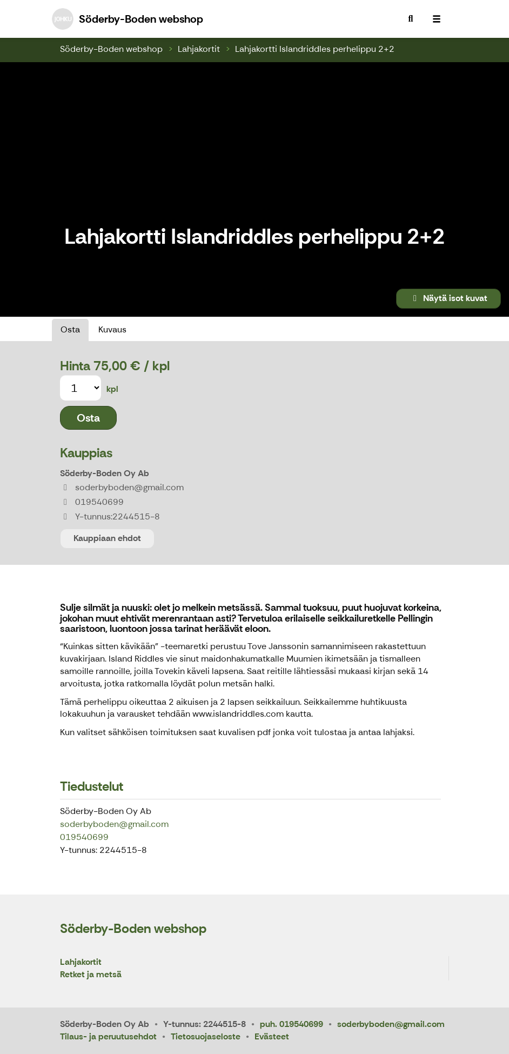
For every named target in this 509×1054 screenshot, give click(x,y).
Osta (70, 329)
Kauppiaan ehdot (107, 538)
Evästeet (271, 1036)
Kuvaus (112, 329)
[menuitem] (410, 19)
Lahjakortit (199, 49)
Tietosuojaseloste (205, 1036)
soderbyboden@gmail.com (114, 824)
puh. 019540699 (291, 1024)
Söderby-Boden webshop (111, 49)
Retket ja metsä (91, 975)
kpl (112, 389)
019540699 (84, 837)
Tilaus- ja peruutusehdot (108, 1036)
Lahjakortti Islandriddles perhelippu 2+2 (314, 49)
